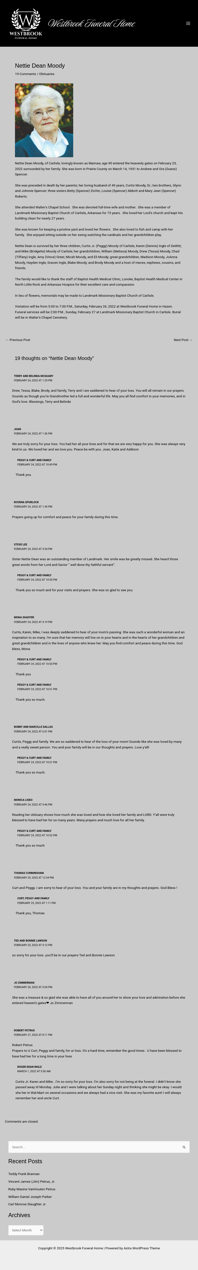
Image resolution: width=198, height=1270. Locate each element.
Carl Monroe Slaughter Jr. (27, 1204)
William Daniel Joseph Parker (30, 1197)
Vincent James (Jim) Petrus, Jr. (31, 1181)
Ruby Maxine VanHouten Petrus (32, 1189)
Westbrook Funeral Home (94, 23)
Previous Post (17, 340)
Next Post (183, 340)
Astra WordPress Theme (142, 1248)
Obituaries (46, 74)
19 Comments (25, 74)
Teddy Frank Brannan (24, 1174)
